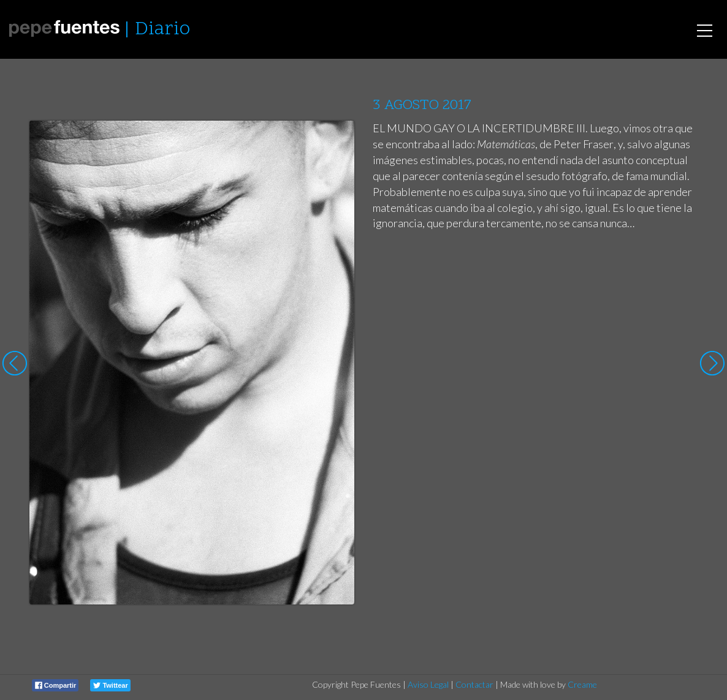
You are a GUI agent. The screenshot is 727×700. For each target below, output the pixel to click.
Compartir (56, 685)
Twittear (110, 685)
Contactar (474, 684)
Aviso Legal (428, 684)
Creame (582, 684)
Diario (162, 29)
